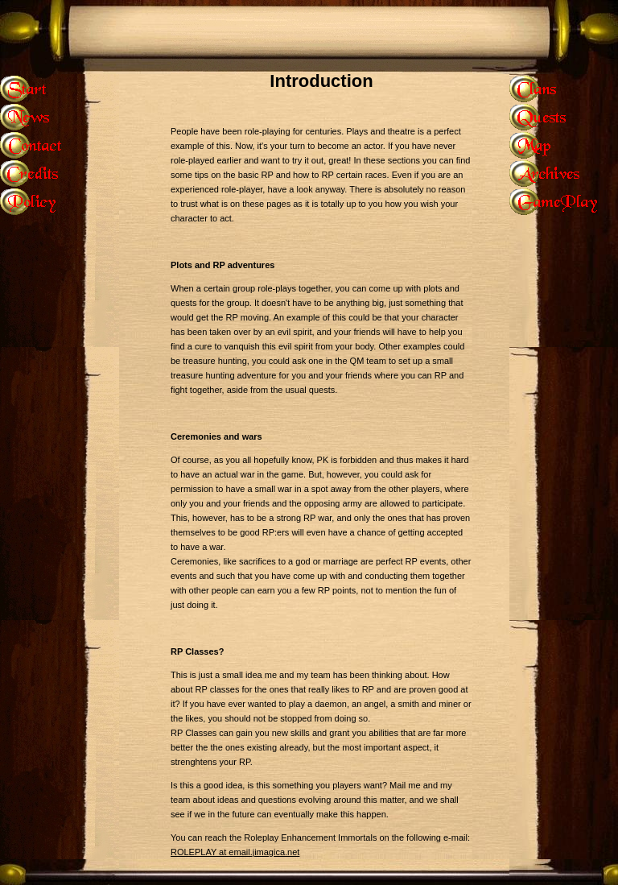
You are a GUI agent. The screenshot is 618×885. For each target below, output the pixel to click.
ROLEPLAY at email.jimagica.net (235, 852)
